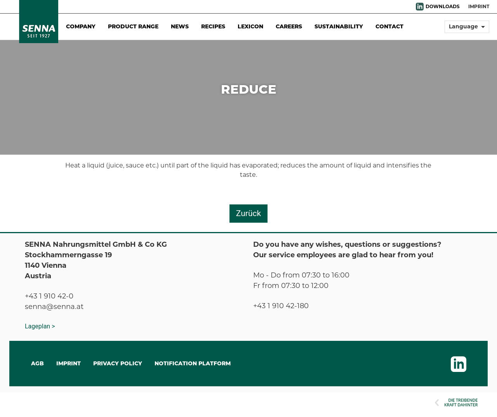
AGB (37, 363)
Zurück (248, 213)
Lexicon (250, 26)
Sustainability (339, 26)
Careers (289, 26)
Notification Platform (193, 363)
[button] (467, 30)
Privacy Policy (117, 363)
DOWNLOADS (443, 6)
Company (81, 26)
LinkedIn (420, 6)
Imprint (478, 6)
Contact (389, 26)
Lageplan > (40, 326)
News (180, 26)
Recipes (213, 26)
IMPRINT (68, 363)
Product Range (133, 26)
